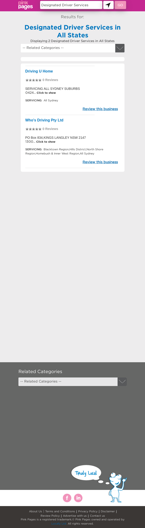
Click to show (46, 92)
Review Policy (50, 515)
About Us (35, 511)
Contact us (97, 515)
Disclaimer (108, 511)
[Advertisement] (72, 216)
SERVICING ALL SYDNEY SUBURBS (52, 89)
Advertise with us (75, 515)
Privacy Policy (88, 511)
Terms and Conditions (60, 511)
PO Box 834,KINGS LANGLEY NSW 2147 (55, 137)
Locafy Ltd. (59, 523)
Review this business (100, 109)
